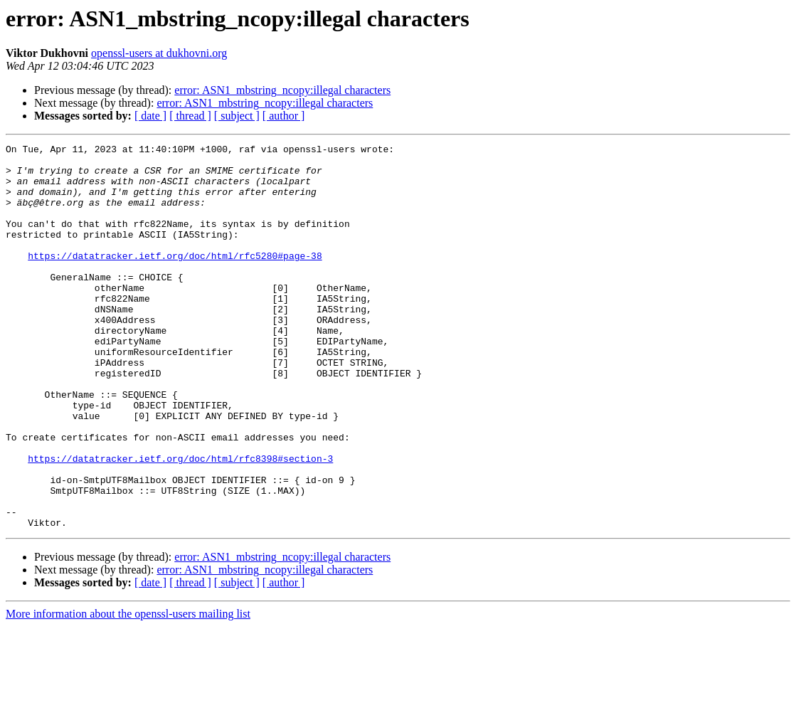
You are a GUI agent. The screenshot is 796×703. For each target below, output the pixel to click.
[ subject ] (237, 116)
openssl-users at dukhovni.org (159, 53)
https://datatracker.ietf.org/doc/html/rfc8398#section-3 (180, 522)
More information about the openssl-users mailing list (128, 690)
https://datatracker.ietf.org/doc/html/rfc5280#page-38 (175, 279)
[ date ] (150, 116)
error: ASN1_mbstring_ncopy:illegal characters (282, 90)
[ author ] (283, 116)
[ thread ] (190, 116)
